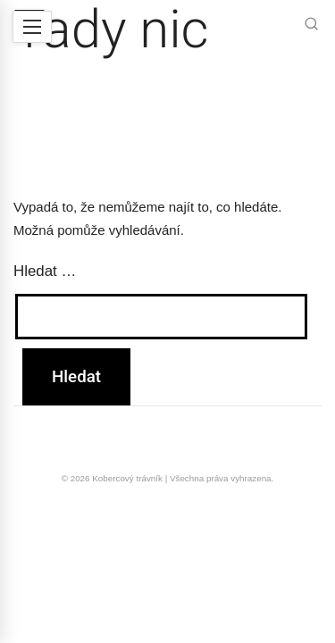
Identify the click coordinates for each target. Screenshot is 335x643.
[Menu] (32, 27)
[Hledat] (311, 25)
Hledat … (44, 271)
